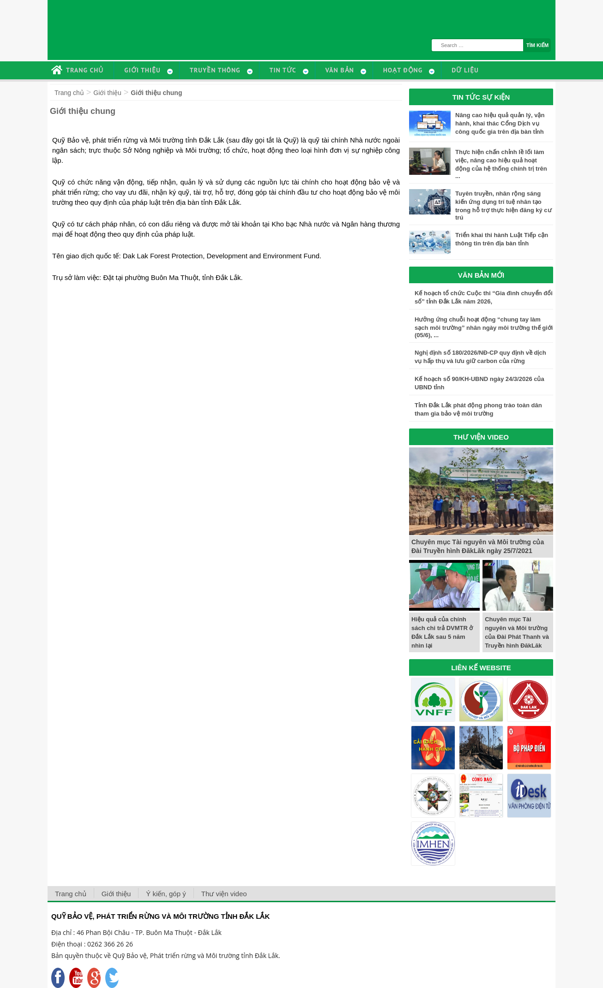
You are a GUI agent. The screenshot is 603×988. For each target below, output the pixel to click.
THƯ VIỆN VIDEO (481, 437)
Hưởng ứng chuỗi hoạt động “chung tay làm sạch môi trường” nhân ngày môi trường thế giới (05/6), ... (484, 327)
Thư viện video (224, 894)
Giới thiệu (107, 92)
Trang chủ (69, 92)
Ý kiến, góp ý (166, 894)
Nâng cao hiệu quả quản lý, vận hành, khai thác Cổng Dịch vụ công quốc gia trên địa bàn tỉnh (499, 123)
